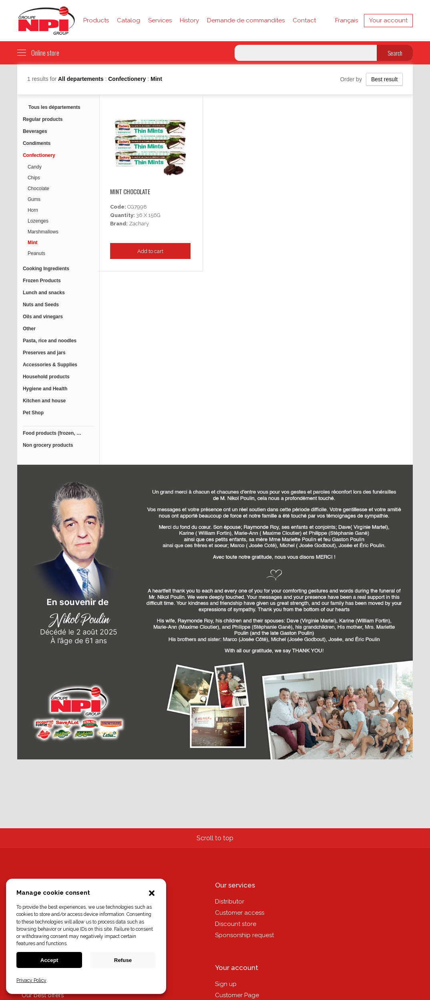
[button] (152, 894)
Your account (388, 20)
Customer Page (237, 995)
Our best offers (43, 995)
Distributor (229, 901)
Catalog (128, 20)
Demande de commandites (246, 20)
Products (96, 20)
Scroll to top (215, 838)
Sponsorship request (244, 935)
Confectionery (127, 79)
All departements (81, 79)
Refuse (123, 960)
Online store (38, 52)
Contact (304, 20)
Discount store (235, 924)
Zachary (139, 224)
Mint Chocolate (130, 191)
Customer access (239, 912)
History (189, 20)
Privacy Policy (31, 980)
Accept (49, 960)
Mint (156, 79)
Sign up (226, 984)
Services (160, 20)
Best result (384, 79)
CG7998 (137, 207)
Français (346, 20)
